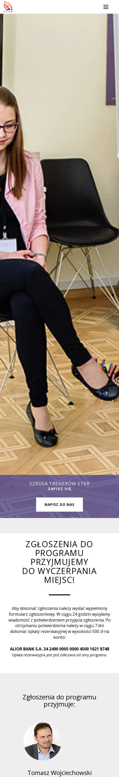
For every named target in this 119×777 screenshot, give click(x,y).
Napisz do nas (59, 504)
